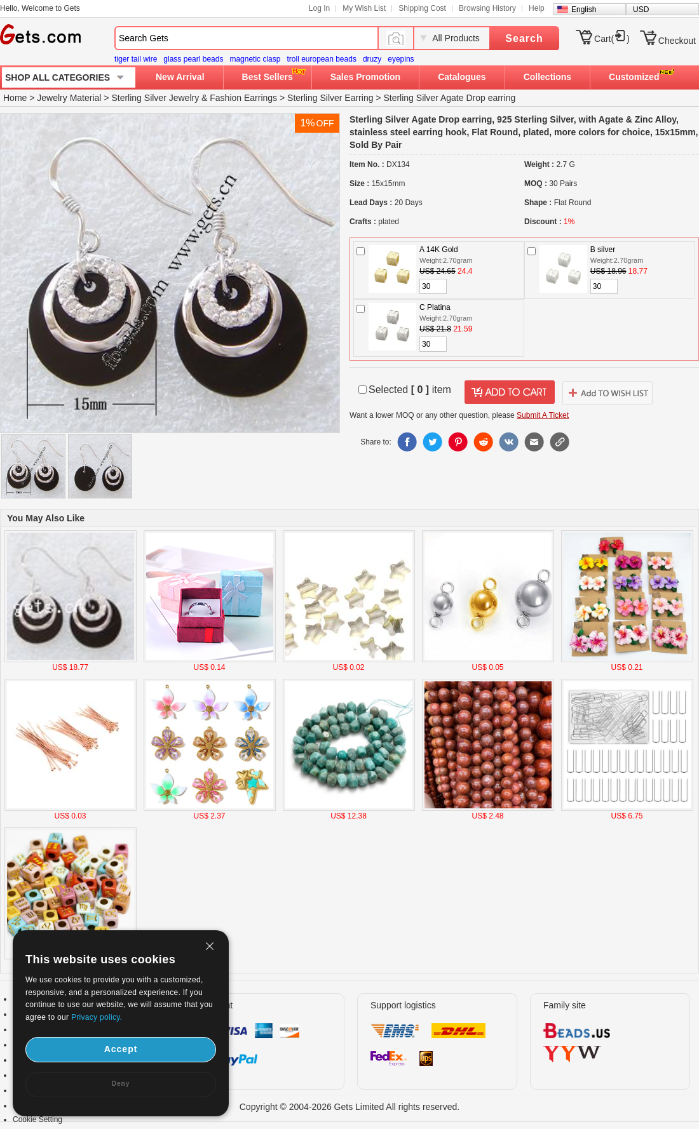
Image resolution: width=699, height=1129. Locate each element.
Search (524, 38)
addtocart (509, 392)
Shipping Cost (422, 8)
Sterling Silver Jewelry (155, 98)
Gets (40, 34)
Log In (319, 8)
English (583, 9)
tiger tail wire (135, 59)
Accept (121, 1049)
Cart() (612, 39)
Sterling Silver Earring (330, 98)
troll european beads (321, 59)
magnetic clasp (254, 59)
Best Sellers (267, 77)
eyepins (401, 59)
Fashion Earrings (243, 98)
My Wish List (364, 8)
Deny (121, 1083)
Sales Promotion (365, 77)
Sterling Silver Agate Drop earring (449, 98)
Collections (547, 77)
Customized (634, 77)
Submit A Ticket (543, 415)
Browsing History (487, 8)
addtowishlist (607, 392)
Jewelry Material (69, 98)
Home (15, 98)
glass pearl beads (193, 59)
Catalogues (461, 77)
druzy (372, 59)
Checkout (677, 41)
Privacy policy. (96, 1017)
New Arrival (180, 77)
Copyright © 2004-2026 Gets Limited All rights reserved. (350, 1107)
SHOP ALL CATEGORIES (57, 77)
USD (641, 9)
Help (537, 8)
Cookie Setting (37, 1119)
